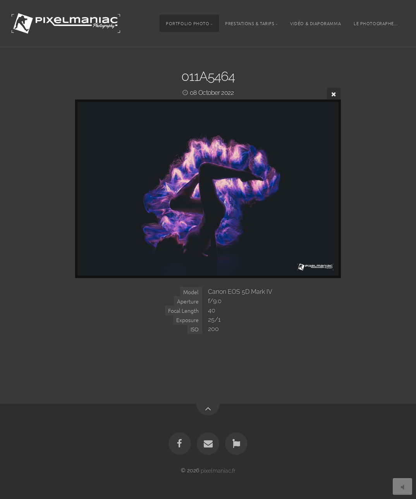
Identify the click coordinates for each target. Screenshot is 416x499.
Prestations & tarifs (249, 23)
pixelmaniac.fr (218, 470)
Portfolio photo (187, 23)
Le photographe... (376, 23)
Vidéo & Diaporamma (315, 23)
